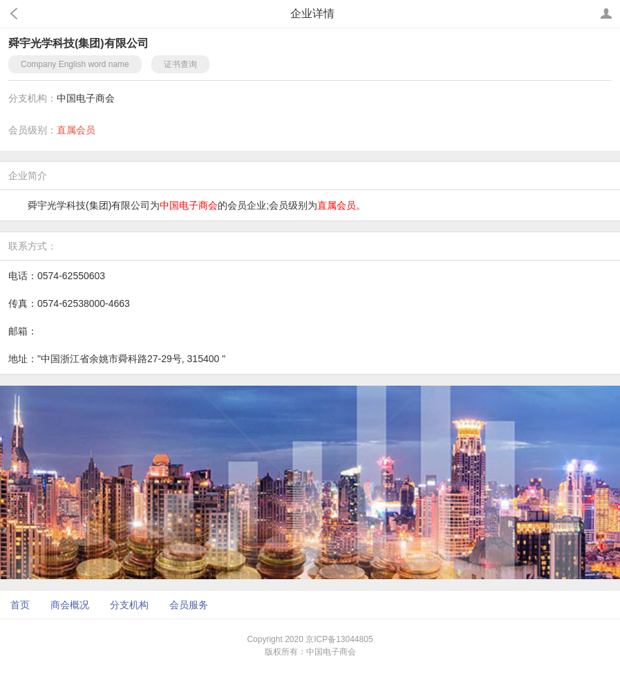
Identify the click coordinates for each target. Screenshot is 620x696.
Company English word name (75, 64)
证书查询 (180, 64)
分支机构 (129, 604)
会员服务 (188, 604)
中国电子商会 (86, 98)
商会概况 (69, 604)
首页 (20, 604)
